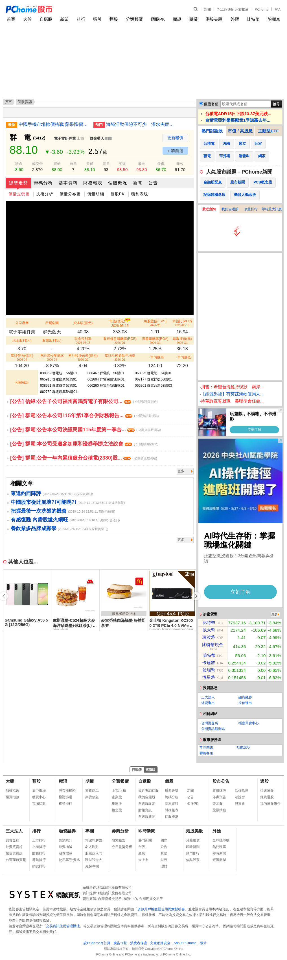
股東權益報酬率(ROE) (120, 340)
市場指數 (39, 804)
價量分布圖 (70, 194)
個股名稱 (211, 104)
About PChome (185, 943)
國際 (164, 840)
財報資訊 (145, 810)
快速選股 (267, 791)
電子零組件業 (65, 138)
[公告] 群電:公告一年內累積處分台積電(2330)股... (83, 458)
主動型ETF (268, 130)
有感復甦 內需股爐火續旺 (39, 519)
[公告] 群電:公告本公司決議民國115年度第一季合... (85, 429)
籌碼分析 (43, 182)
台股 (141, 847)
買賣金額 (12, 840)
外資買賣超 (14, 847)
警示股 (217, 804)
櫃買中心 (39, 797)
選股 (97, 19)
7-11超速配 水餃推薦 (233, 9)
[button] (196, 596)
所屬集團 (52, 323)
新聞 (207, 9)
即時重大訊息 (272, 209)
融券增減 (65, 853)
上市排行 (39, 840)
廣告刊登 (120, 943)
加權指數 (12, 791)
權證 (177, 19)
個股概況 (117, 182)
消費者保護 (138, 943)
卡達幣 (208, 662)
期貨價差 (92, 797)
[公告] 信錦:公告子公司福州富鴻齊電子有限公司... (83, 401)
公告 (153, 182)
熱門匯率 (219, 847)
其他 (164, 853)
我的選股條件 (270, 804)
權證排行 (65, 804)
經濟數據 (219, 860)
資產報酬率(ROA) (155, 340)
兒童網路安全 (160, 943)
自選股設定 (146, 804)
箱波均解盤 (93, 840)
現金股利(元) (22, 340)
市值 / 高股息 (240, 130)
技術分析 (44, 194)
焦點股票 (193, 860)
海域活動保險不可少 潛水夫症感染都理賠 (141, 124)
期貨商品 (92, 791)
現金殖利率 (83, 340)
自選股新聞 (146, 817)
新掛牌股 (219, 791)
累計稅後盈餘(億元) (83, 357)
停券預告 (219, 797)
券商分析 (120, 830)
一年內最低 (182, 357)
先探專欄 (92, 866)
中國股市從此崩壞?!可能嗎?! (43, 502)
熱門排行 (193, 853)
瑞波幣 (208, 637)
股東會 (240, 804)
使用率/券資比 (69, 860)
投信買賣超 (14, 853)
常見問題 (206, 747)
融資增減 (65, 847)
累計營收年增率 (52, 357)
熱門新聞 (145, 840)
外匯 (235, 19)
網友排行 (39, 866)
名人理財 (92, 847)
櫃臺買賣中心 (248, 723)
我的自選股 (230, 209)
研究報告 (118, 840)
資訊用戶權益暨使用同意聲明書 (161, 909)
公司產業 (22, 323)
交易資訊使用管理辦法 (63, 926)
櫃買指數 (12, 797)
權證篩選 (65, 797)
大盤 (27, 19)
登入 (278, 9)
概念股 (117, 810)
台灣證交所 (209, 723)
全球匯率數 (220, 840)
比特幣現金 (212, 644)
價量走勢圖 (19, 194)
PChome (261, 9)
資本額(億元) (83, 323)
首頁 (11, 19)
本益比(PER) (182, 323)
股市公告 (220, 781)
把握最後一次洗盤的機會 (39, 511)
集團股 (117, 804)
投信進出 (245, 703)
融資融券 (245, 697)
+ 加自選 (175, 150)
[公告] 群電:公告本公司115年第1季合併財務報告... (84, 415)
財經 (164, 860)
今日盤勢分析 (122, 847)
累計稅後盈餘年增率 (120, 357)
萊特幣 (209, 655)
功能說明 (243, 747)
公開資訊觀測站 (213, 729)
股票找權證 (67, 791)
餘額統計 (65, 840)
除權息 (274, 19)
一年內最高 (155, 357)
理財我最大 (93, 860)
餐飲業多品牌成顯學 (33, 528)
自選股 (46, 19)
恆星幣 (208, 677)
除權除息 (241, 791)
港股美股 (213, 19)
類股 (113, 19)
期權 (193, 19)
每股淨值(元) (182, 340)
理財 (164, 866)
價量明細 (95, 194)
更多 (181, 471)
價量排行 (251, 209)
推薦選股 (267, 797)
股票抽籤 (219, 810)
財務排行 (39, 853)
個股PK (158, 19)
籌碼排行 (39, 860)
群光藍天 (97, 138)
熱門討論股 (212, 130)
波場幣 (209, 670)
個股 (169, 781)
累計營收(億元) (22, 357)
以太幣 (209, 629)
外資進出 (208, 703)
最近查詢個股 (148, 791)
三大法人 (208, 697)
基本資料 (68, 182)
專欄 (89, 830)
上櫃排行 (39, 847)
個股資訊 (24, 102)
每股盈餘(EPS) (155, 323)
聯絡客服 (206, 753)
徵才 (203, 943)
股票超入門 (93, 853)
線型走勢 (18, 182)
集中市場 (39, 791)
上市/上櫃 (119, 791)
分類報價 (134, 19)
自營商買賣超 (16, 860)
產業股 (117, 797)
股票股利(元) (52, 340)
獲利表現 (139, 194)
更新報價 (175, 137)
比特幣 (253, 19)
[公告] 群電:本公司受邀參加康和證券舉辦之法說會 (84, 444)
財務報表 (92, 182)
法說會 (240, 797)
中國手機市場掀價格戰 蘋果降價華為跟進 (54, 124)
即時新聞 (146, 830)
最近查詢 (209, 209)
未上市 (143, 860)
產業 (141, 853)
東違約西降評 (26, 493)
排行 (81, 19)
